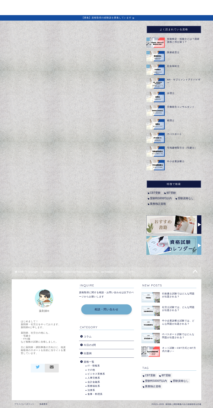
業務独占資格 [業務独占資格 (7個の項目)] (158, 203)
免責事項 (43, 404)
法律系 (91, 390)
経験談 (148, 5)
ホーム (89, 5)
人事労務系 (94, 378)
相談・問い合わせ (106, 309)
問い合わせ (184, 5)
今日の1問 (22, 32)
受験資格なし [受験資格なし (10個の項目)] (186, 198)
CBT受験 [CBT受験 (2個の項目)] (155, 192)
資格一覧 (89, 361)
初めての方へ (110, 5)
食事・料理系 (95, 394)
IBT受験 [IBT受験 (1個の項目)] (171, 192)
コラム (131, 5)
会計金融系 (94, 382)
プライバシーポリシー (24, 404)
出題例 (164, 5)
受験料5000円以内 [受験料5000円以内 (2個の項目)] (161, 198)
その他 (91, 370)
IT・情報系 (94, 365)
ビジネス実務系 (96, 374)
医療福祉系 (94, 386)
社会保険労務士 (35, 111)
